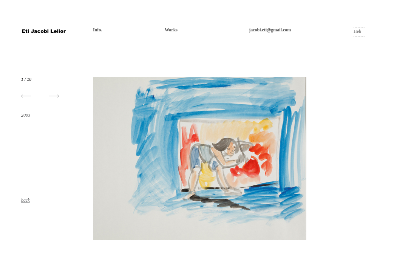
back (25, 200)
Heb (357, 31)
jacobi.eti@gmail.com (270, 29)
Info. (97, 29)
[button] (54, 96)
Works (171, 29)
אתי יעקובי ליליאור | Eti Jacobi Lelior (43, 32)
